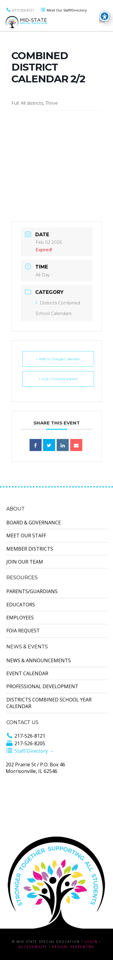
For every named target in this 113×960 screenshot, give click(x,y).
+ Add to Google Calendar (58, 359)
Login (91, 941)
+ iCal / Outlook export (58, 379)
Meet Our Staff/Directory (63, 10)
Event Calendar (27, 673)
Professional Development (42, 686)
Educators (20, 604)
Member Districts (29, 548)
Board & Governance (33, 522)
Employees (20, 617)
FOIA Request (23, 630)
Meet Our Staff (26, 535)
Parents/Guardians (32, 591)
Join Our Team (24, 561)
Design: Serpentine (73, 947)
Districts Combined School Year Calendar (49, 703)
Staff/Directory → (30, 751)
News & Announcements (38, 660)
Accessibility (33, 947)
